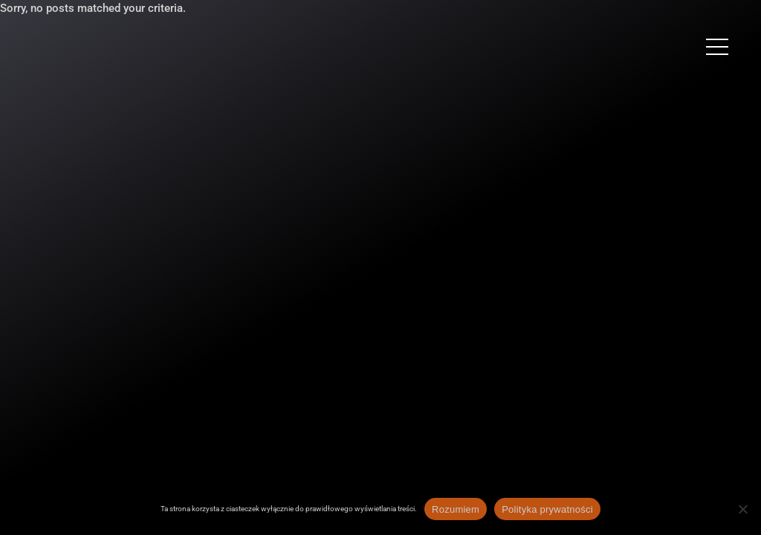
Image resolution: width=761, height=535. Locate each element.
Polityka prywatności (547, 509)
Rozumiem (455, 509)
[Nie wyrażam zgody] (742, 509)
